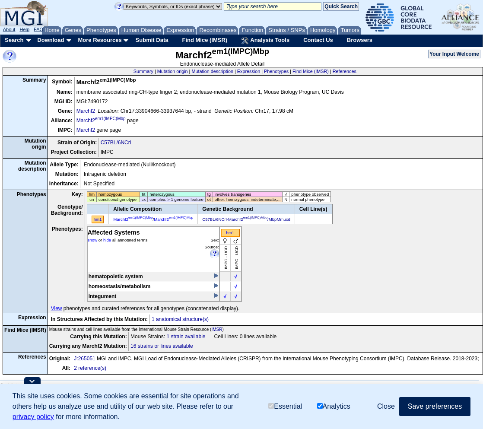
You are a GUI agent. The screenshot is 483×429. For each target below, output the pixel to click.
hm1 (230, 232)
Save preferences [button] (435, 406)
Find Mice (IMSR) (204, 40)
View (56, 308)
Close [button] (386, 406)
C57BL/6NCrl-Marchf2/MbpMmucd (246, 219)
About (9, 29)
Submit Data (152, 40)
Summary (143, 71)
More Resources (99, 40)
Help (24, 29)
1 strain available (185, 337)
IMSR (216, 329)
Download (50, 40)
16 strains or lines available (161, 346)
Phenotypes (276, 71)
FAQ (38, 29)
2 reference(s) (90, 368)
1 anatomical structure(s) (180, 319)
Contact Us (318, 40)
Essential (285, 406)
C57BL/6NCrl (116, 143)
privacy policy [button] (33, 416)
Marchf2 (85, 111)
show (92, 240)
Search (14, 40)
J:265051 (84, 359)
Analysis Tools (265, 40)
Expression (248, 71)
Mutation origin (172, 71)
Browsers (359, 40)
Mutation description (212, 71)
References (344, 71)
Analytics (333, 406)
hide (107, 240)
